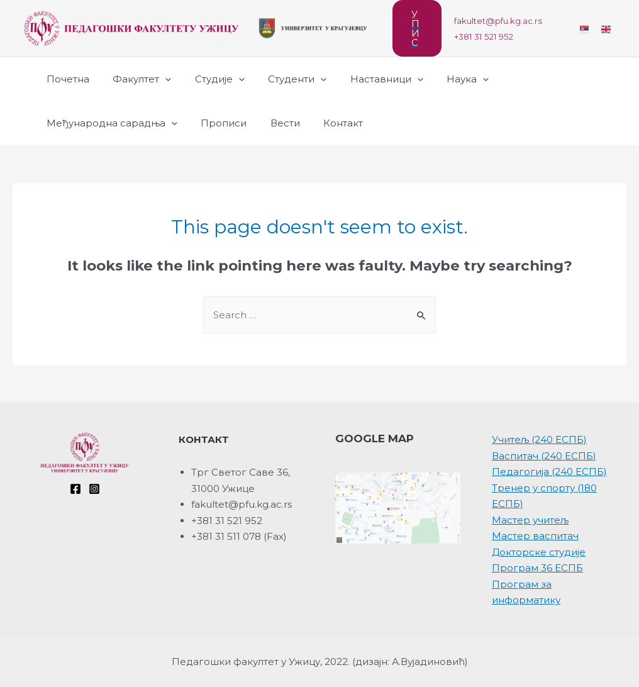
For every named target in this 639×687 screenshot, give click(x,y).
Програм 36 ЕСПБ (537, 568)
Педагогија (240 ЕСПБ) (549, 472)
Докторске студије (539, 552)
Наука (442, 79)
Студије (208, 79)
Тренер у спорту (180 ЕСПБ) (544, 496)
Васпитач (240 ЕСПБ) (544, 456)
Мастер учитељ (530, 520)
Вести (273, 123)
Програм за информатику (526, 592)
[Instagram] (94, 488)
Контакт (327, 123)
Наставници (365, 79)
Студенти (281, 79)
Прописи (217, 123)
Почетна (65, 79)
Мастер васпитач (535, 536)
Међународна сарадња (109, 123)
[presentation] (158, 79)
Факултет (135, 79)
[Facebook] (75, 488)
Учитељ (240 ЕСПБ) (539, 439)
